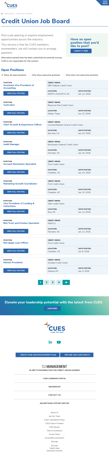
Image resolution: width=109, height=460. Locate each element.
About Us (54, 412)
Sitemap (54, 441)
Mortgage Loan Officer (15, 242)
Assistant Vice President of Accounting (18, 87)
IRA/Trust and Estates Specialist (21, 223)
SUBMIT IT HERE (81, 51)
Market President (13, 262)
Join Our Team (54, 416)
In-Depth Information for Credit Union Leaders (54, 368)
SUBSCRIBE (52, 308)
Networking (9, 14)
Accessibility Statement (54, 438)
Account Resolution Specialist (19, 164)
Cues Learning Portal (54, 378)
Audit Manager (11, 144)
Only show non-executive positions (80, 75)
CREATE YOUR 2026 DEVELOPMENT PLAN (37, 355)
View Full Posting (16, 93)
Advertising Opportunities (54, 403)
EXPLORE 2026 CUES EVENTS (77, 355)
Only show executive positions (44, 75)
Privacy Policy (54, 434)
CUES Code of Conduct (54, 423)
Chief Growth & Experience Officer (22, 124)
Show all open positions (13, 75)
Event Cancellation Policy (54, 420)
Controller (9, 104)
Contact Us (54, 395)
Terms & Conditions (54, 431)
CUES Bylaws (54, 427)
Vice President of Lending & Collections (18, 205)
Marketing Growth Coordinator (20, 183)
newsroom (54, 387)
